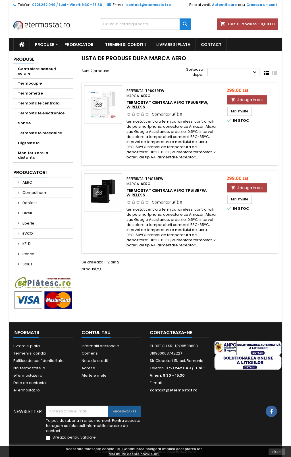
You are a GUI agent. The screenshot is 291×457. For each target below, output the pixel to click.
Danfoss (30, 203)
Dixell (27, 213)
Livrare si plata (173, 44)
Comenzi (90, 353)
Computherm (34, 192)
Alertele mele (94, 375)
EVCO (27, 233)
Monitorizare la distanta (33, 155)
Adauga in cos (247, 99)
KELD (26, 243)
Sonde (24, 123)
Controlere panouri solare (37, 71)
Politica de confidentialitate (38, 360)
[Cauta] (145, 24)
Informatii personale (100, 346)
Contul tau (96, 332)
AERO (27, 182)
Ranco (28, 254)
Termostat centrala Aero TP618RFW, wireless (166, 193)
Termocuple (30, 83)
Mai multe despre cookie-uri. (134, 454)
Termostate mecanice (40, 133)
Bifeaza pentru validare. (75, 437)
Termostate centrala (39, 103)
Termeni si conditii (125, 44)
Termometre (30, 93)
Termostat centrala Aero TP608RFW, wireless (167, 105)
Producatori (30, 172)
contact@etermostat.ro (148, 4)
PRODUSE (44, 44)
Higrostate (29, 143)
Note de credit (95, 360)
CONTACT (211, 44)
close (277, 451)
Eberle (28, 223)
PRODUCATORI (80, 44)
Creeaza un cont (261, 4)
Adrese (88, 368)
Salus (27, 264)
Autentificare (224, 4)
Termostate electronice (41, 113)
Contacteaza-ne (171, 332)
